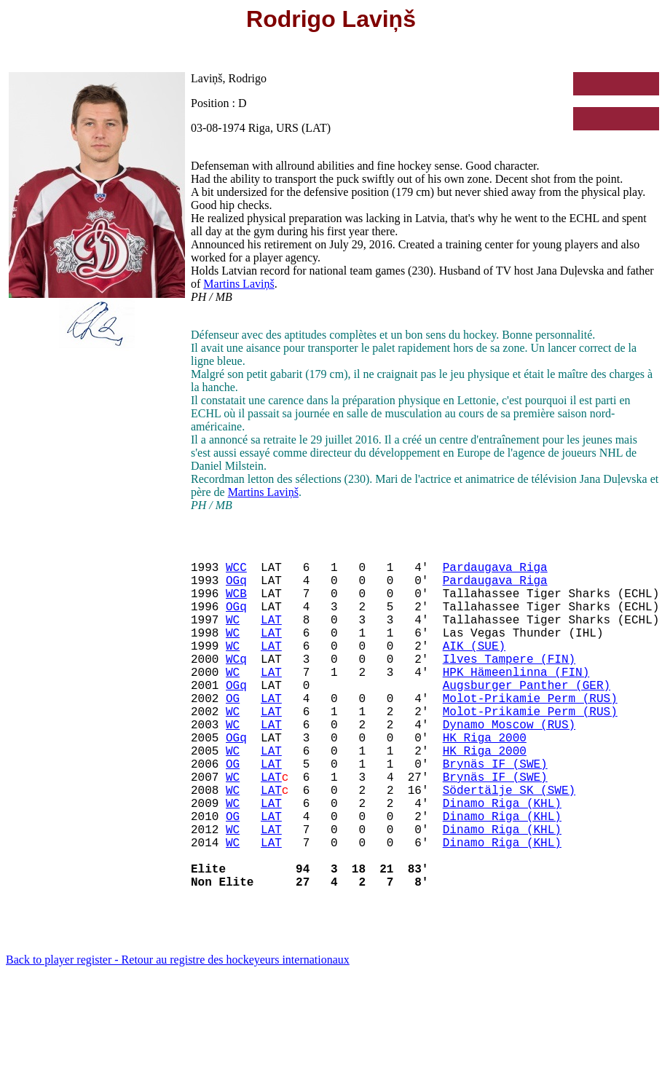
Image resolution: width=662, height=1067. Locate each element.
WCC (236, 572)
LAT (271, 637)
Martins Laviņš (238, 283)
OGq (236, 588)
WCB (236, 605)
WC (233, 637)
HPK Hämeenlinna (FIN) (516, 701)
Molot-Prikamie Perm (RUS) (530, 733)
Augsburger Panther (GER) (526, 717)
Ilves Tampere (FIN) (509, 685)
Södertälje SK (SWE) (509, 845)
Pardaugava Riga (495, 572)
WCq (236, 685)
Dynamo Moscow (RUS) (509, 765)
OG (233, 733)
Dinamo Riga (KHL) (502, 861)
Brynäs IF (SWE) (495, 813)
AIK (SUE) (474, 669)
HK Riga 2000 (485, 781)
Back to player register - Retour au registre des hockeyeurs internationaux (178, 1035)
